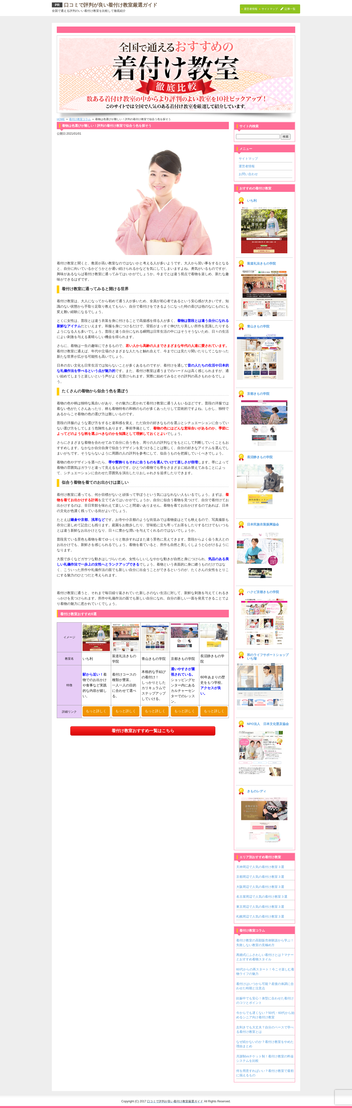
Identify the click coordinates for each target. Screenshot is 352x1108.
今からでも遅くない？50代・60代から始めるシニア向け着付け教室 (265, 1015)
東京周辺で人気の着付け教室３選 (260, 907)
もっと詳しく (96, 711)
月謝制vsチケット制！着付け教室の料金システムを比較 (265, 1058)
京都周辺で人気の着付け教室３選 (260, 877)
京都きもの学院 (258, 394)
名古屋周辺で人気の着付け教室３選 (261, 896)
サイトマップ (248, 158)
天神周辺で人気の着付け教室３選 (260, 867)
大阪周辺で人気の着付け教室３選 (260, 887)
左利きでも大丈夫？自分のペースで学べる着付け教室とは (265, 1029)
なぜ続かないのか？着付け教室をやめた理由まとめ (265, 1044)
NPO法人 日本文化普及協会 (268, 724)
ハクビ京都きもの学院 (263, 592)
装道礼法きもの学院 (261, 263)
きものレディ (256, 791)
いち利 (252, 200)
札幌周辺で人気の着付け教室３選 (260, 916)
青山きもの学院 (258, 326)
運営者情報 (247, 166)
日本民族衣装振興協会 (263, 524)
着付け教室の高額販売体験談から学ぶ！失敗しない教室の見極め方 (265, 942)
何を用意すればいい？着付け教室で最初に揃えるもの (265, 1073)
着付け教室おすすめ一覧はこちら (143, 730)
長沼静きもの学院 (260, 457)
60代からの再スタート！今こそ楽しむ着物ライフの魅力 (265, 971)
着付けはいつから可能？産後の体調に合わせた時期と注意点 (265, 986)
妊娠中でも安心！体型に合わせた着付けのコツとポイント (265, 1000)
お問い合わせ (248, 174)
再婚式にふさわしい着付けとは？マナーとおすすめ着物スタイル (265, 957)
